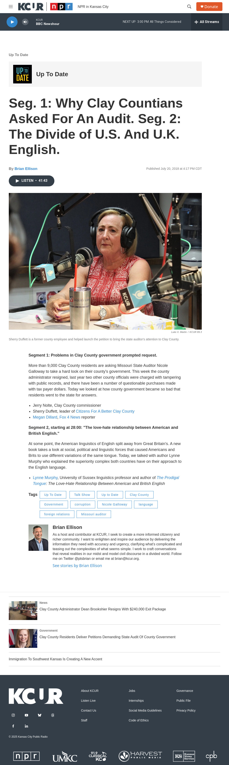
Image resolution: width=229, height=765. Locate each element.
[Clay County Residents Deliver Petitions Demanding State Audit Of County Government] (23, 638)
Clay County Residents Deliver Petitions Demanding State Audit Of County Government (107, 637)
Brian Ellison (25, 169)
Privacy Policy (185, 710)
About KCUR (89, 691)
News (43, 602)
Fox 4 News (69, 417)
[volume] (25, 22)
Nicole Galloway (114, 504)
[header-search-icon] (189, 7)
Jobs (132, 691)
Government (53, 504)
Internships (136, 700)
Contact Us (88, 710)
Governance (184, 691)
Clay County (139, 494)
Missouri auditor (93, 514)
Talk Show (82, 494)
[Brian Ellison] (38, 538)
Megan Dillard (45, 417)
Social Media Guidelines (145, 710)
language (146, 504)
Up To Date (18, 55)
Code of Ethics (139, 720)
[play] (12, 22)
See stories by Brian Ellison (77, 565)
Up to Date (110, 494)
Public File (183, 700)
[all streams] (206, 22)
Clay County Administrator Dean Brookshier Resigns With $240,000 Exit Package (102, 609)
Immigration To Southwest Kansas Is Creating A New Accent (55, 659)
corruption (83, 504)
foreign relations (57, 514)
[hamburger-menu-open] (11, 6)
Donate (211, 6)
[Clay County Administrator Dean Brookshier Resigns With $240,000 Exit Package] (23, 610)
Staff (84, 720)
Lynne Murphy (45, 477)
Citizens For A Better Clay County (105, 411)
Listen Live (88, 700)
